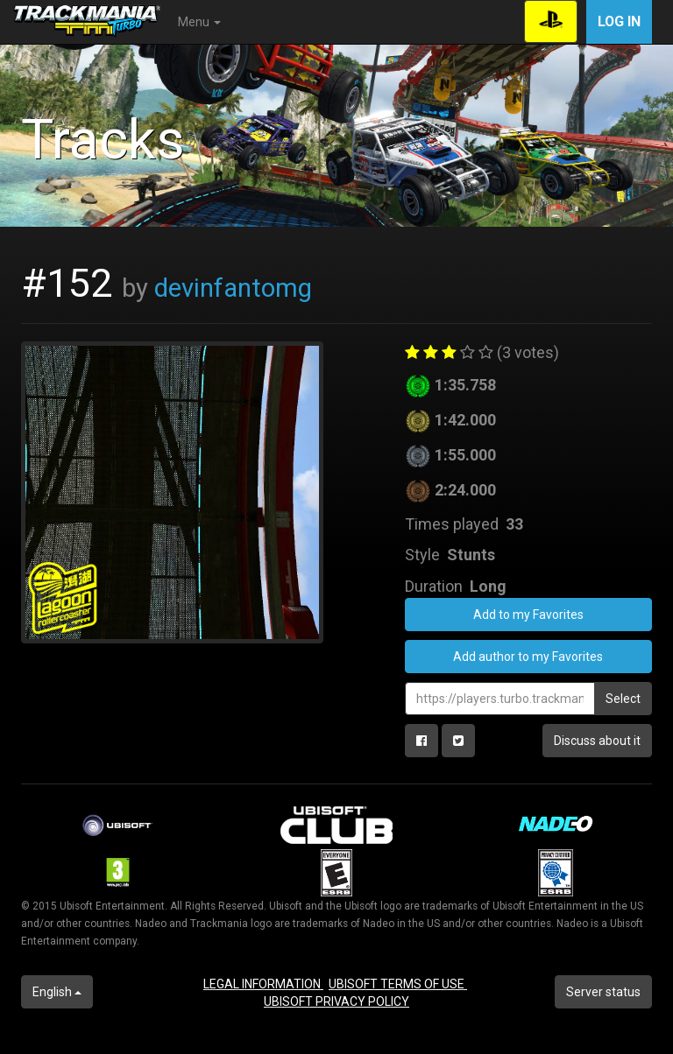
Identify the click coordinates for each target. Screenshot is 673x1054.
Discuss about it (597, 741)
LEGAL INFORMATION (263, 984)
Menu (199, 22)
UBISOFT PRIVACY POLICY (336, 1001)
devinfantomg (233, 288)
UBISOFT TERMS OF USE (398, 984)
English (56, 992)
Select (623, 699)
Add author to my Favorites (528, 657)
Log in (619, 21)
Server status (603, 992)
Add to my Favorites (528, 615)
